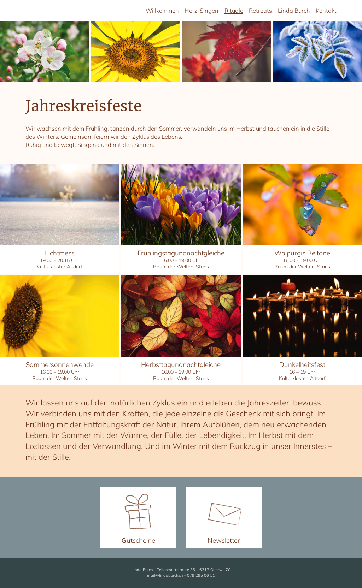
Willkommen (162, 10)
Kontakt (326, 10)
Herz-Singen (201, 10)
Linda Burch (294, 10)
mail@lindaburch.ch (165, 575)
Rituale (233, 10)
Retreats (260, 10)
